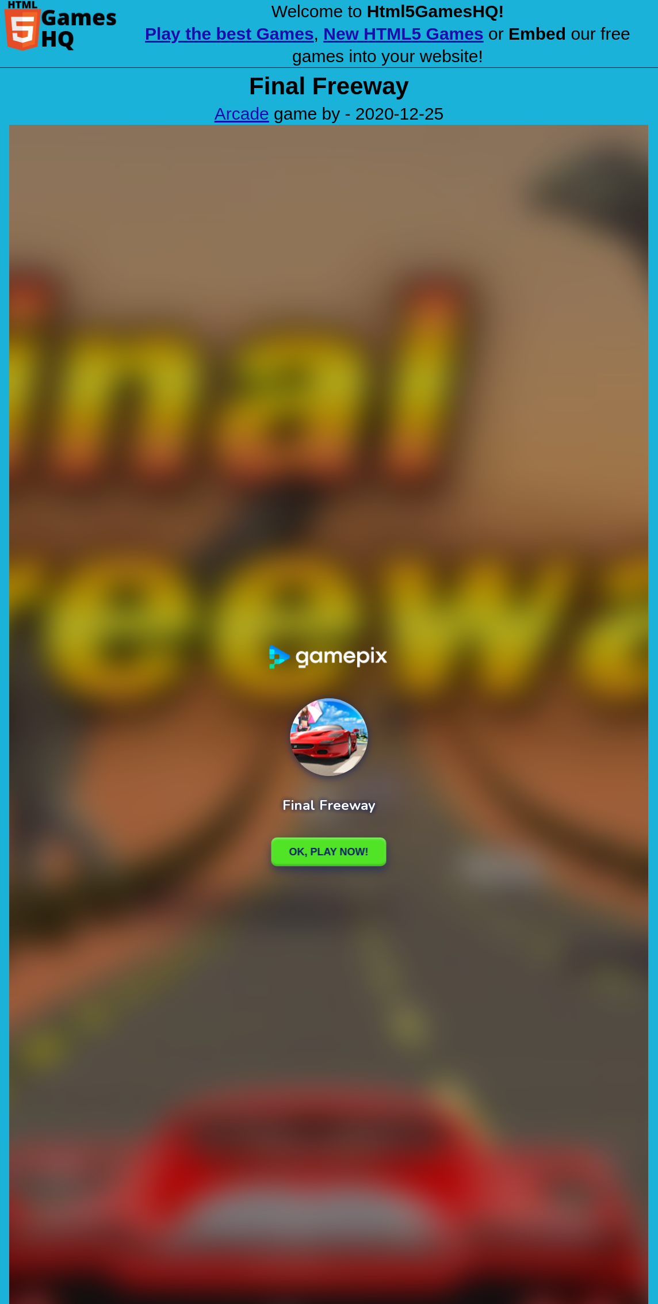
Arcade (242, 113)
